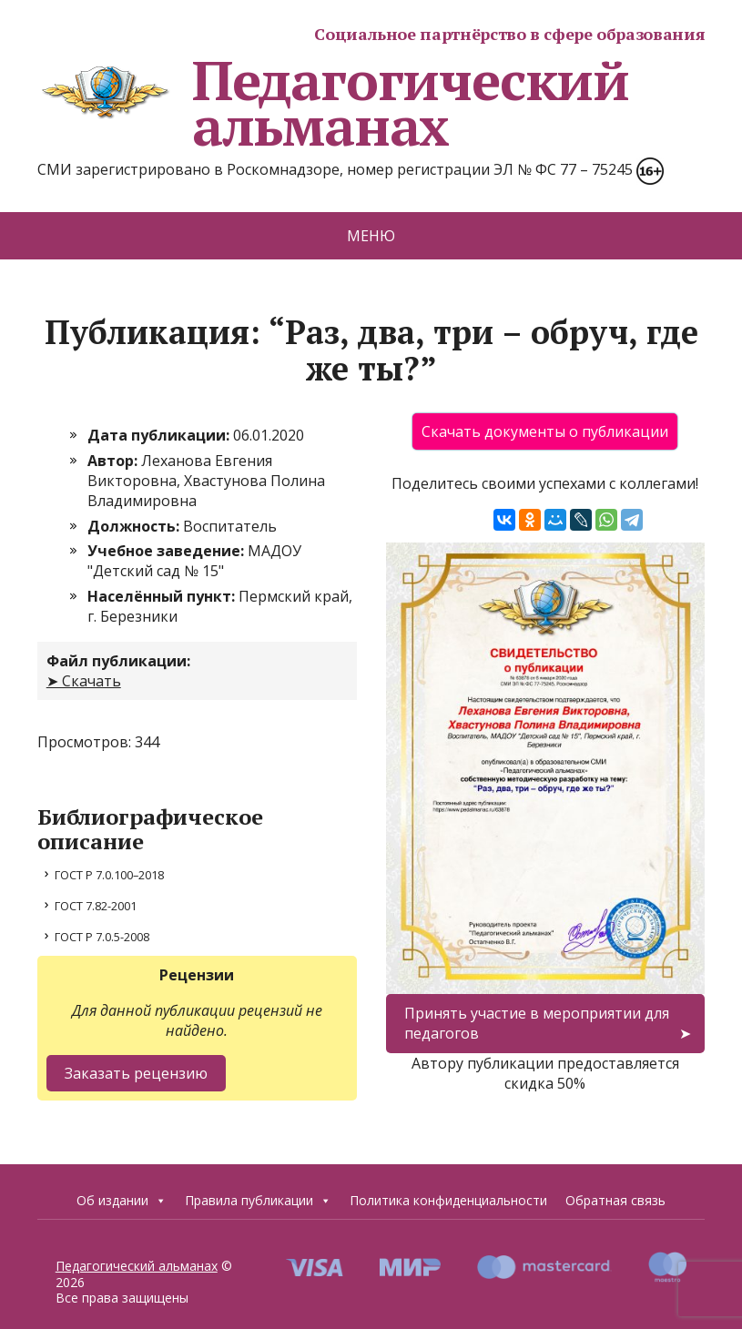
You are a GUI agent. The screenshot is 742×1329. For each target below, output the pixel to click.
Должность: (135, 526)
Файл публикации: (118, 661)
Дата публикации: (160, 435)
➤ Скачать (83, 681)
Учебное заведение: (167, 551)
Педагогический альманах (333, 102)
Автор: (114, 461)
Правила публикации (258, 1200)
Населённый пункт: (163, 596)
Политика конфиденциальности (448, 1200)
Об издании (121, 1200)
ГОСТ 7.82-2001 (96, 906)
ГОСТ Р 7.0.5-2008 (102, 936)
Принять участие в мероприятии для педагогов (536, 1023)
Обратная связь (615, 1200)
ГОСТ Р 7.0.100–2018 (109, 875)
